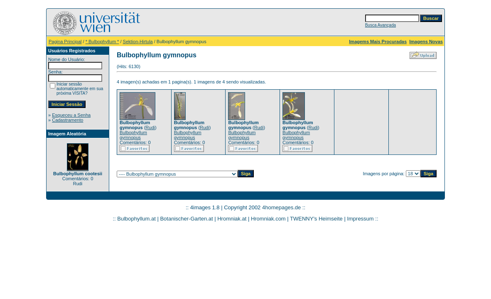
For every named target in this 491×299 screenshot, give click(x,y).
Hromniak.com (268, 219)
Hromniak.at (231, 219)
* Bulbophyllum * (102, 41)
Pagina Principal (65, 41)
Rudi (150, 127)
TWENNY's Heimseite (316, 219)
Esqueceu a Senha (71, 115)
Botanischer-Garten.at (186, 219)
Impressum (360, 219)
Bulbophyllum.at (136, 219)
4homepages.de (281, 207)
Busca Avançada (380, 25)
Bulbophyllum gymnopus (133, 135)
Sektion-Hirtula (138, 41)
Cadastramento (67, 120)
